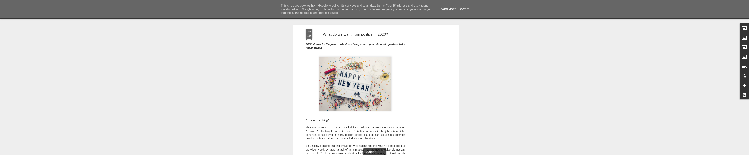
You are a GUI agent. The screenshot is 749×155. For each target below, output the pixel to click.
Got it (464, 9)
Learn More (448, 9)
